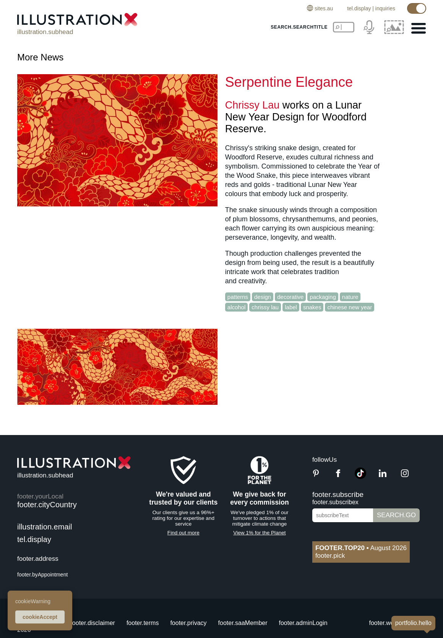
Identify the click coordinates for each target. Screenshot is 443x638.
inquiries (385, 8)
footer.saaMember (243, 623)
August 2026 (361, 548)
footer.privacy (188, 623)
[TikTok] (360, 477)
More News (40, 57)
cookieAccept (40, 617)
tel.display (359, 8)
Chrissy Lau (252, 105)
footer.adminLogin (303, 623)
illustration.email (44, 527)
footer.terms (143, 623)
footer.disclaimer (92, 623)
